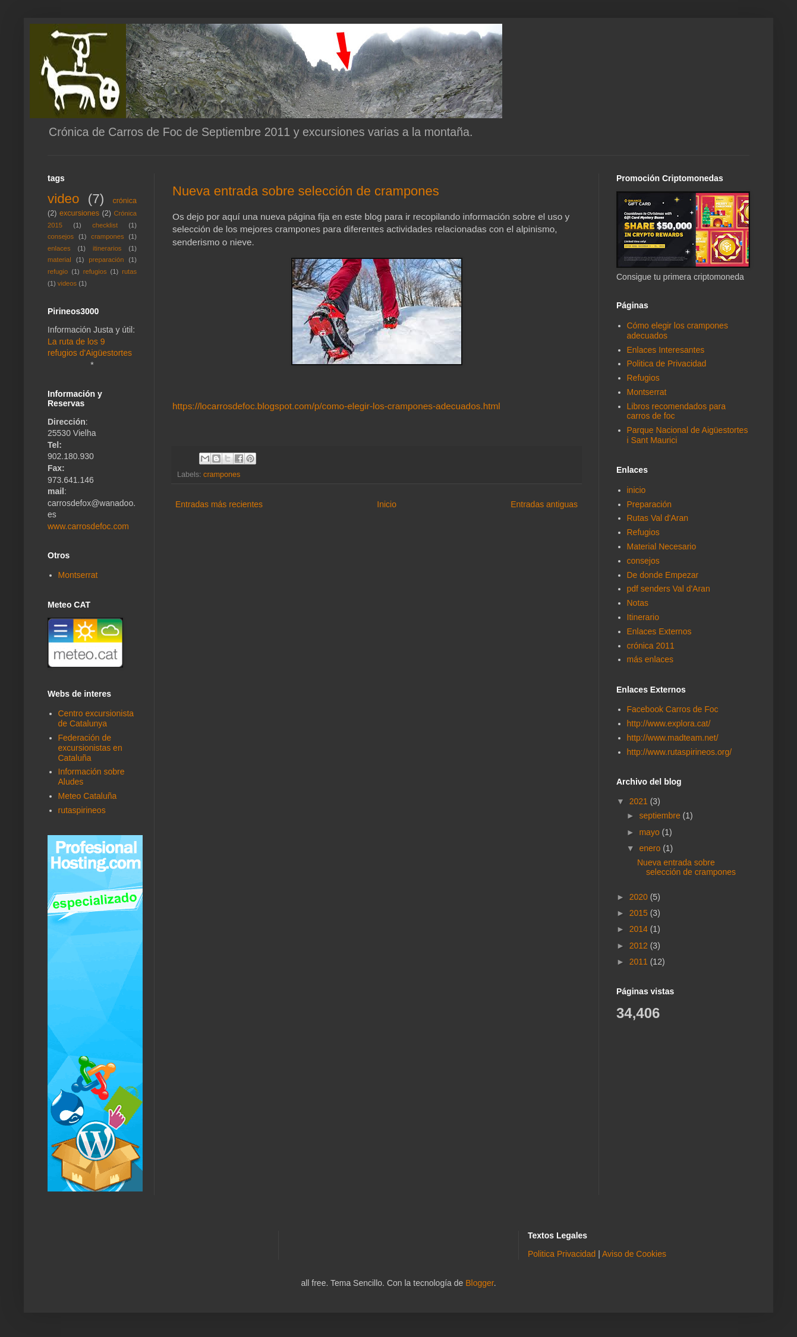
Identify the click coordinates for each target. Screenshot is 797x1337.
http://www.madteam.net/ (673, 737)
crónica (124, 201)
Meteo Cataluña (87, 796)
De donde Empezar (663, 575)
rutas (129, 271)
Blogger (479, 1283)
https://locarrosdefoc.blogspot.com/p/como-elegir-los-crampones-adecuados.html (336, 406)
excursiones (79, 213)
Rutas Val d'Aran (658, 518)
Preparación (649, 504)
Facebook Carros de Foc (673, 709)
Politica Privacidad (562, 1254)
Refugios (643, 378)
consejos (61, 236)
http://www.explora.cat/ (669, 723)
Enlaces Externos (659, 631)
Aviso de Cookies (634, 1254)
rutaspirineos (82, 810)
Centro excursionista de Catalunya (96, 718)
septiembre (660, 815)
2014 (639, 929)
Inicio (386, 504)
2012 (639, 945)
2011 (639, 961)
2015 (639, 913)
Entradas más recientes (219, 504)
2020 (639, 897)
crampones (221, 474)
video (64, 198)
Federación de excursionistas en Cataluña (90, 748)
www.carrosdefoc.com (88, 526)
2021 (639, 801)
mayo (650, 832)
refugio (58, 271)
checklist (105, 225)
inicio (636, 490)
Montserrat (78, 575)
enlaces (59, 248)
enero (651, 848)
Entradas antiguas (544, 504)
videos (67, 283)
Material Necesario (662, 546)
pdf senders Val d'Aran (668, 588)
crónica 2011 (651, 645)
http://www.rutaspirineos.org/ (679, 752)
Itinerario (643, 617)
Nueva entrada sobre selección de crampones (305, 191)
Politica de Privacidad (667, 363)
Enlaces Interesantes (666, 350)
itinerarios (107, 248)
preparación (106, 259)
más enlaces (650, 659)
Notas (638, 603)
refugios (95, 271)
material (59, 259)
